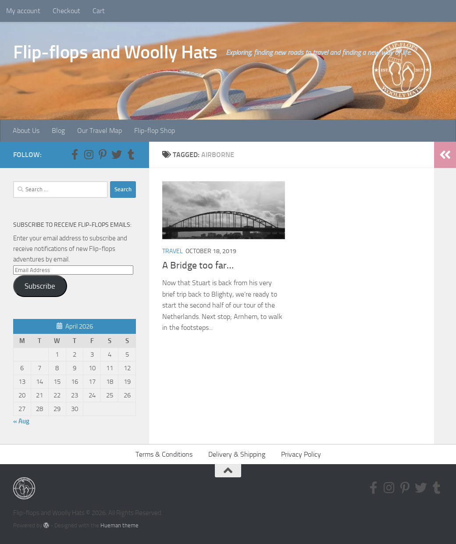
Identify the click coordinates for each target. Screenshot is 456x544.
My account (23, 11)
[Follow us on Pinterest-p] (102, 154)
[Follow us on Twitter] (116, 154)
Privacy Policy (301, 454)
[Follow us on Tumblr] (130, 154)
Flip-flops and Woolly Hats (115, 52)
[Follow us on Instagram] (88, 154)
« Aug (21, 421)
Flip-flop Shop (154, 130)
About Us (26, 130)
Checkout (66, 11)
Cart (99, 11)
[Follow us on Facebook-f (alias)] (74, 154)
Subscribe (40, 286)
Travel (172, 251)
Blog (58, 130)
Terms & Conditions (163, 454)
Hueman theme (119, 525)
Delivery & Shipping (236, 454)
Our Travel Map (99, 130)
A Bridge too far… (198, 265)
